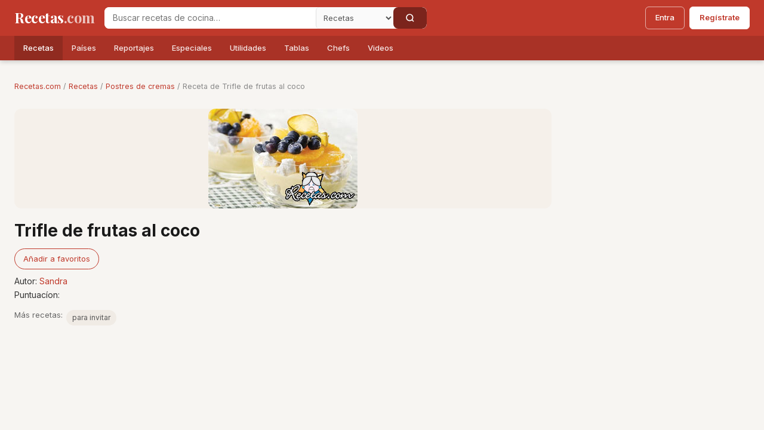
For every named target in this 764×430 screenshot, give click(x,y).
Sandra (53, 281)
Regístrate (720, 17)
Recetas (38, 48)
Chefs (338, 48)
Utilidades (248, 48)
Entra (664, 17)
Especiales (192, 48)
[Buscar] (410, 18)
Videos (380, 48)
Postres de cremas (140, 86)
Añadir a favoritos (56, 258)
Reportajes (134, 48)
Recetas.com (37, 86)
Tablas (296, 48)
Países (84, 48)
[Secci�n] (354, 18)
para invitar (91, 317)
